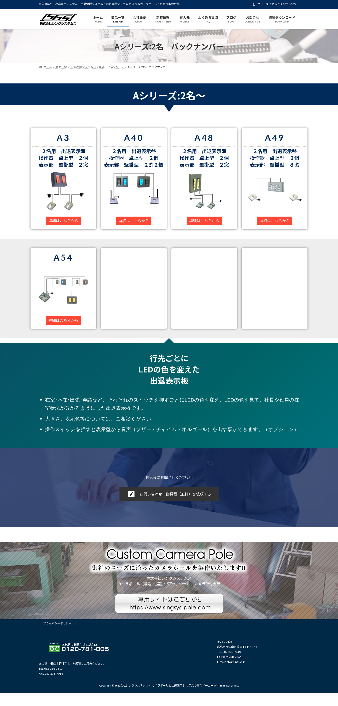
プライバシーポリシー (57, 623)
